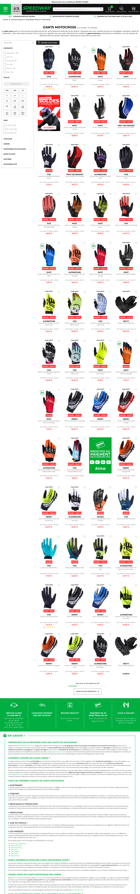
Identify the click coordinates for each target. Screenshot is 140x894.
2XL (15, 96)
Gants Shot (14, 854)
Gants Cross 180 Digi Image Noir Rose (49, 373)
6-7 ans (7, 109)
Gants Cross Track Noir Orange (49, 666)
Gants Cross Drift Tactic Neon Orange (75, 226)
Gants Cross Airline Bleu (49, 568)
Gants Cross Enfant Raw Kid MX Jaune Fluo (100, 373)
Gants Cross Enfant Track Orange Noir (126, 471)
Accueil (5, 19)
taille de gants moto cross (16, 775)
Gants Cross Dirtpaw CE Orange (126, 225)
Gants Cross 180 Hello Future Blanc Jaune (75, 324)
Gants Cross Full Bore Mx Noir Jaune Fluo (49, 324)
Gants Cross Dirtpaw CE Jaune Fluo (100, 569)
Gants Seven (15, 852)
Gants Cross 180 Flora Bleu (126, 519)
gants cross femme (17, 878)
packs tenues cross (77, 890)
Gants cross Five (16, 846)
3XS (7, 86)
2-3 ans (15, 102)
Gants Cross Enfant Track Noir (74, 421)
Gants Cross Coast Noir (126, 666)
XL (7, 96)
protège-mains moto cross (55, 752)
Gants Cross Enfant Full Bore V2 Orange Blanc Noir (49, 471)
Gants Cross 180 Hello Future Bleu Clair (75, 373)
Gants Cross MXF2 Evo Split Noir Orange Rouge (49, 226)
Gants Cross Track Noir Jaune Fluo (75, 667)
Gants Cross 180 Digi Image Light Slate (100, 324)
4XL (7, 102)
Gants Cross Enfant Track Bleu (100, 421)
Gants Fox (14, 850)
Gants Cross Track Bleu (100, 617)
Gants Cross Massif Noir (126, 323)
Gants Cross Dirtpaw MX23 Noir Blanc (49, 177)
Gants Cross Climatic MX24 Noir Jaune (75, 128)
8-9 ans (15, 109)
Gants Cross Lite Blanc (100, 128)
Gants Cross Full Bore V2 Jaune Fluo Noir (126, 618)
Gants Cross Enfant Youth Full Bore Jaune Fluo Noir (126, 569)
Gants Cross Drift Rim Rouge (126, 79)
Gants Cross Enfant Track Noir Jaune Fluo (49, 520)
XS (23, 86)
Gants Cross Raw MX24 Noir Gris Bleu (49, 275)
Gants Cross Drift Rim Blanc (126, 274)
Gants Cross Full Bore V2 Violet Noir (100, 177)
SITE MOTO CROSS (17, 19)
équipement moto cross (26, 746)
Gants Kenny (15, 856)
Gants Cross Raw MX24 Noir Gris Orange (100, 79)
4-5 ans (22, 102)
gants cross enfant (40, 878)
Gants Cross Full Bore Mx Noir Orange (74, 275)
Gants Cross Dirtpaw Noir (49, 617)
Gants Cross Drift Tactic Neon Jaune (100, 226)
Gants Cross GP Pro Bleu (126, 128)
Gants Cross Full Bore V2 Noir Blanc (75, 79)
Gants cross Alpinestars (18, 844)
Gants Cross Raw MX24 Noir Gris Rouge (100, 275)
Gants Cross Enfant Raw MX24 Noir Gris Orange (126, 373)
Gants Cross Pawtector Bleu (74, 568)
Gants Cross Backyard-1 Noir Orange (100, 520)
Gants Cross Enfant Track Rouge (126, 422)
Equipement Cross (32, 19)
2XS (15, 86)
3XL (22, 96)
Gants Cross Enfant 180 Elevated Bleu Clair (75, 471)
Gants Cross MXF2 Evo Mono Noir (126, 177)
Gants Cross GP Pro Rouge (74, 177)
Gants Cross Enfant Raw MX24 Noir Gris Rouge (49, 422)
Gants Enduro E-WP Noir (49, 79)
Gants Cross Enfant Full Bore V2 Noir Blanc (100, 667)
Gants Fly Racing (16, 848)
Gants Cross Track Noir (74, 617)
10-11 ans (22, 109)
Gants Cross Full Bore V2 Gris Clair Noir (75, 520)
